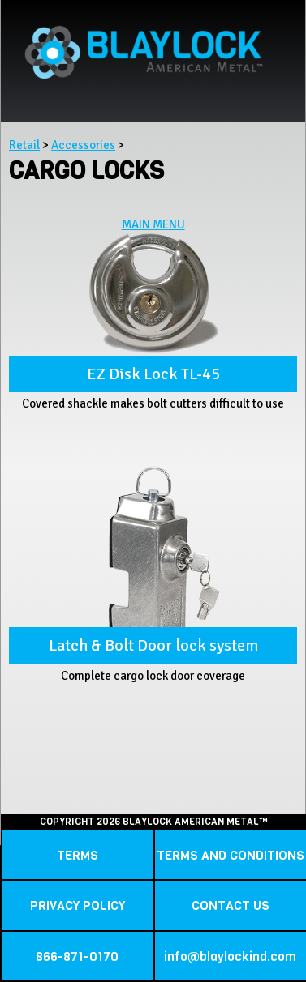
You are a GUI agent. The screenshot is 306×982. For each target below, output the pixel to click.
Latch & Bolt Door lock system (153, 645)
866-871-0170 (77, 956)
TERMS (77, 855)
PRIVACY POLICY (77, 905)
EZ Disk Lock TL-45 (153, 374)
